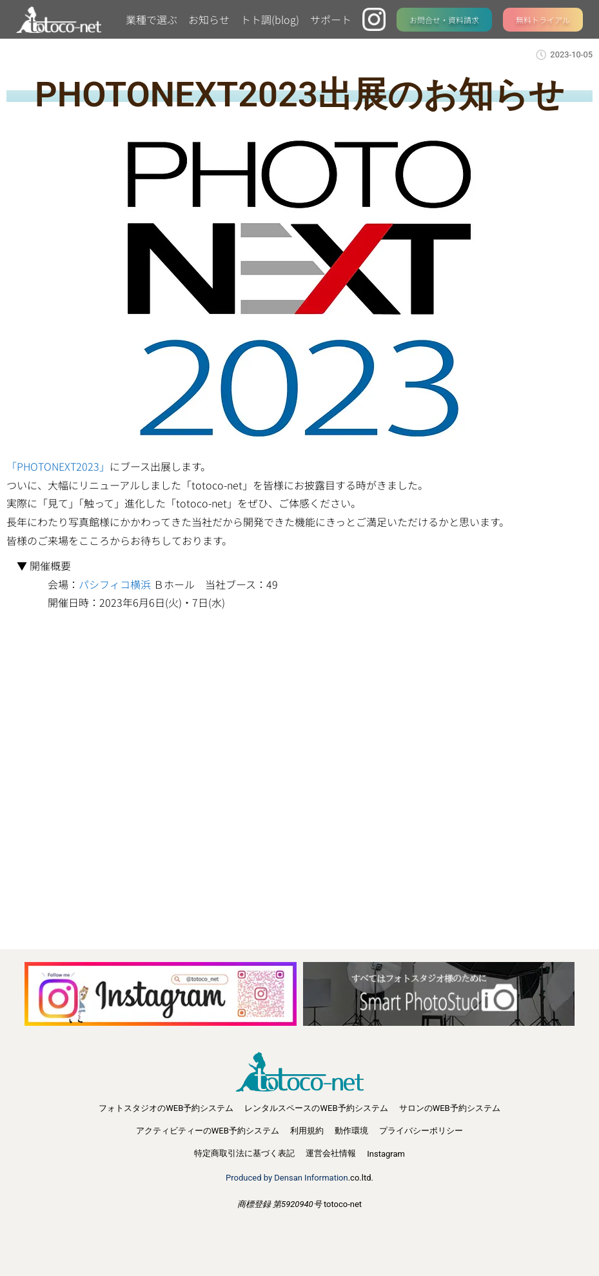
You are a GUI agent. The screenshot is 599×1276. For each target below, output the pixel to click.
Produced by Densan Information (287, 1178)
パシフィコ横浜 (115, 584)
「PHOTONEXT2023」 (58, 466)
